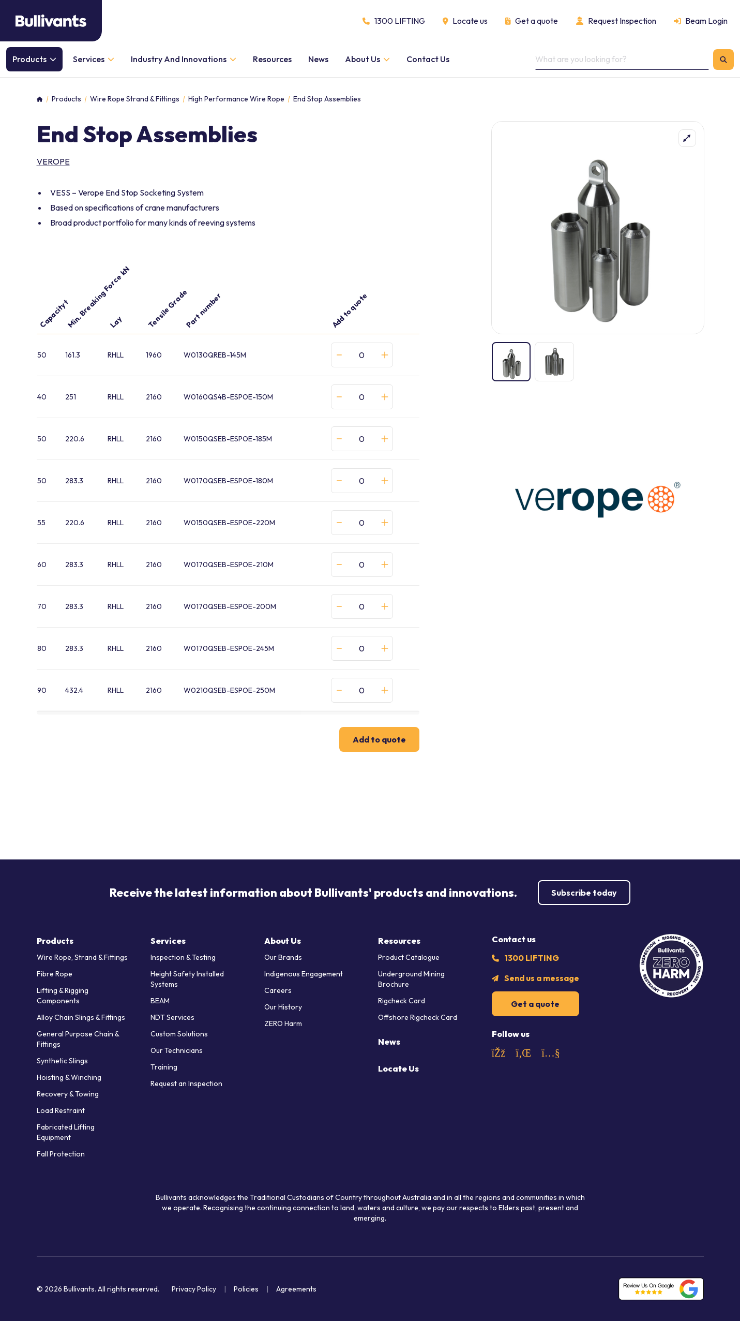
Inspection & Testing (183, 957)
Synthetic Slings (62, 1060)
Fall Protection (61, 1154)
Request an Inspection (186, 1083)
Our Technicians (176, 1050)
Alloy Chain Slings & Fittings (81, 1017)
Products (66, 99)
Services (168, 941)
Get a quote (535, 1004)
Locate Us (398, 1068)
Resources (399, 941)
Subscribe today (584, 892)
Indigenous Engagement (303, 973)
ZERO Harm (283, 1023)
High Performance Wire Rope (236, 99)
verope (53, 161)
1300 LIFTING (531, 958)
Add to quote (379, 739)
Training (163, 1067)
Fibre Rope (54, 973)
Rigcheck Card (401, 1000)
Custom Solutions (179, 1033)
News (389, 1041)
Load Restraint (61, 1110)
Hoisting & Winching (69, 1077)
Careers (278, 990)
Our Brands (283, 957)
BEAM (160, 1000)
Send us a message (541, 978)
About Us (282, 941)
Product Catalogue (409, 957)
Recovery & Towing (68, 1094)
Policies (246, 1289)
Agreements (296, 1289)
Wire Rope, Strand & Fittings (82, 957)
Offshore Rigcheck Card (417, 1017)
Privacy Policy (194, 1289)
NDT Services (172, 1017)
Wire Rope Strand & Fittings (134, 99)
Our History (283, 1007)
